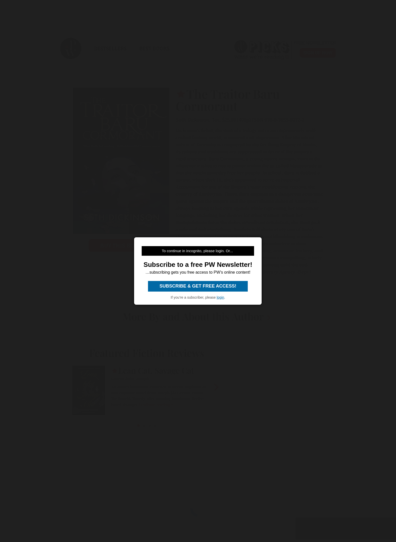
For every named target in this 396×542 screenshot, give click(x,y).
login (220, 297)
